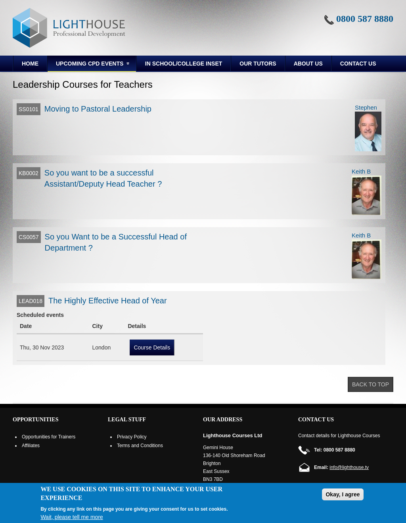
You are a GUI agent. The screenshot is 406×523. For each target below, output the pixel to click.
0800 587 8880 (364, 19)
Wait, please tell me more (71, 517)
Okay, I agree (343, 494)
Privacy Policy (132, 437)
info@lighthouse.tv (349, 467)
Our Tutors (257, 63)
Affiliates (31, 445)
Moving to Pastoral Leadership (97, 108)
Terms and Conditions (140, 445)
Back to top (370, 384)
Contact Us (358, 63)
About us (308, 63)
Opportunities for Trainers (48, 437)
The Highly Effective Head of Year (107, 300)
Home (30, 63)
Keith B (361, 171)
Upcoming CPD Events (89, 64)
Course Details (152, 347)
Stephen (366, 107)
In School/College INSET (183, 63)
